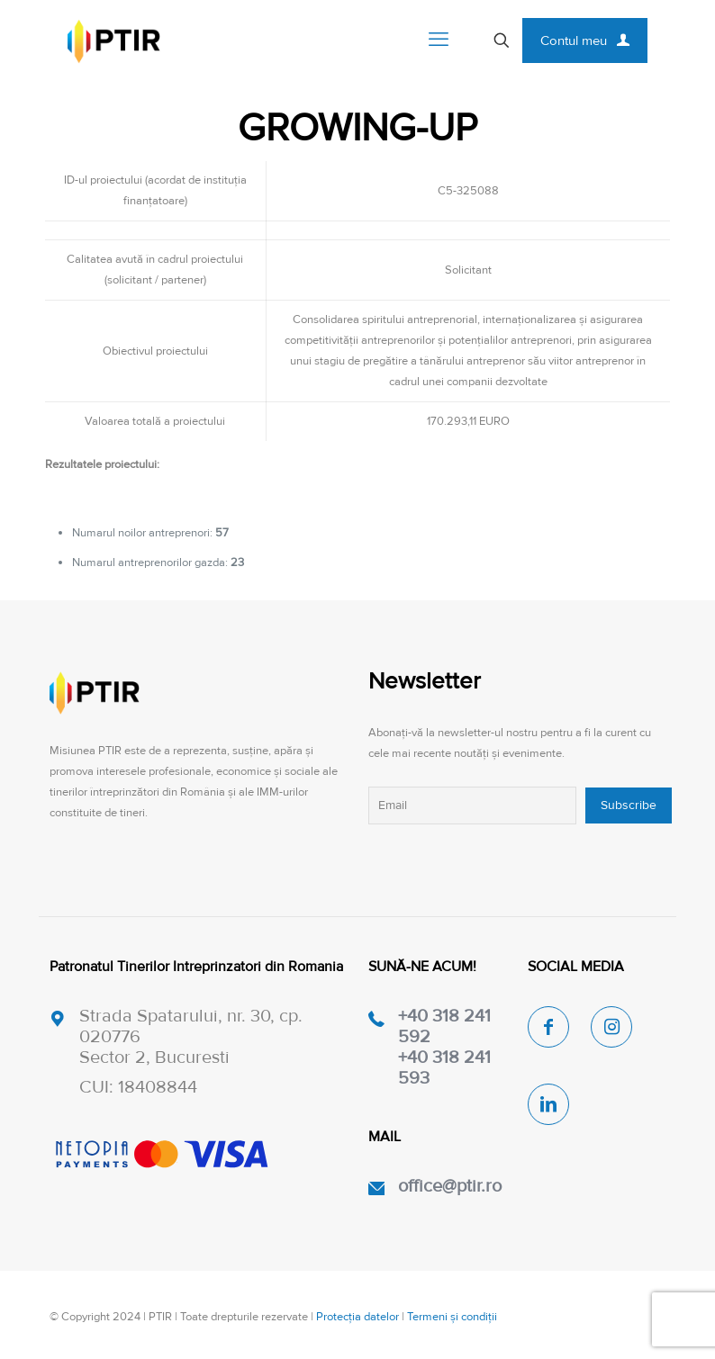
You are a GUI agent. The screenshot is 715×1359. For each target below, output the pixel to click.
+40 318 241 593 (444, 1068)
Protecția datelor (357, 1317)
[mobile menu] (438, 40)
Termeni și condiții (452, 1317)
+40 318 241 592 (444, 1026)
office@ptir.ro (450, 1186)
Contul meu (584, 40)
